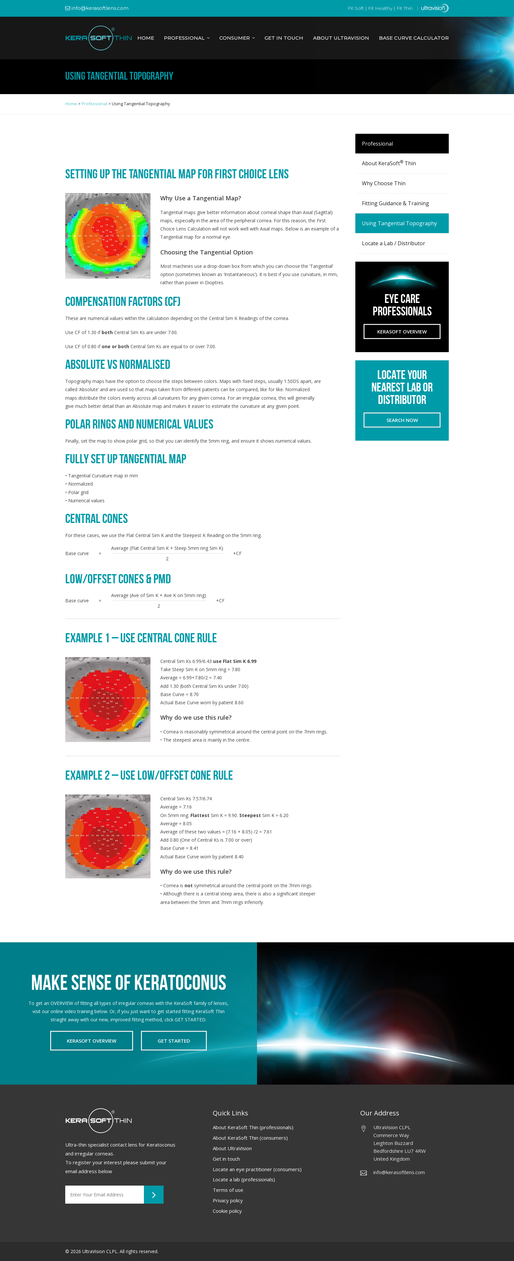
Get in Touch (284, 38)
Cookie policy (227, 1211)
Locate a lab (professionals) (244, 1179)
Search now (402, 420)
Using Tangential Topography (399, 223)
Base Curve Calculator (414, 38)
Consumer (234, 38)
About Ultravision (341, 38)
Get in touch (226, 1158)
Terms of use (228, 1190)
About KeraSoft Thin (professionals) (253, 1127)
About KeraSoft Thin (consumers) (250, 1137)
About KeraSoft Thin (389, 163)
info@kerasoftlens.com (96, 8)
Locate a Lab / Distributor (393, 243)
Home (145, 38)
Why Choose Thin (383, 183)
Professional (184, 38)
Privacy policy (228, 1200)
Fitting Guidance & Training (395, 203)
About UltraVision (232, 1148)
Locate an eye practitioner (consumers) (257, 1169)
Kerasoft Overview (402, 331)
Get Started (174, 1040)
